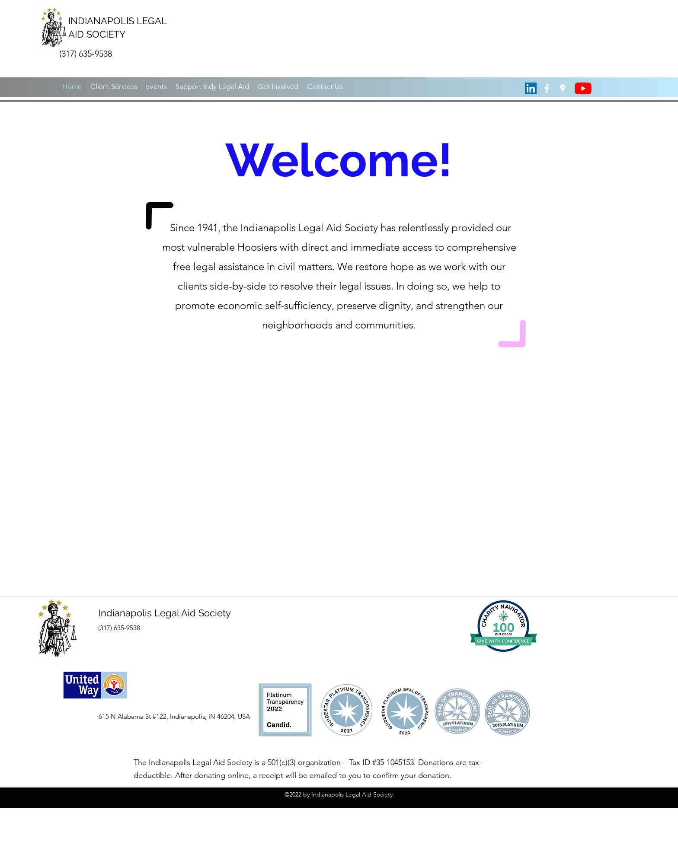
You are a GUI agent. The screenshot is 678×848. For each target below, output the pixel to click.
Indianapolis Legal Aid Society (165, 612)
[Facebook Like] (92, 769)
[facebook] (547, 88)
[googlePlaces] (563, 88)
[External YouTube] (339, 472)
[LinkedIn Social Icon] (531, 88)
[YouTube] (583, 88)
